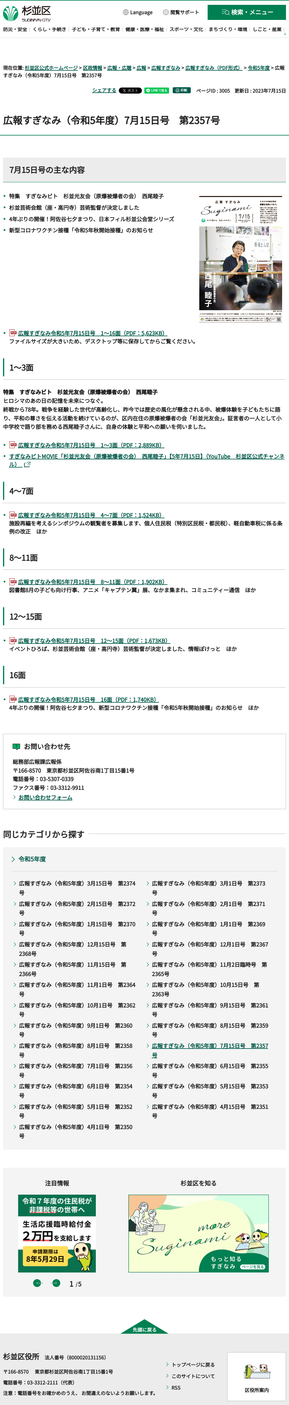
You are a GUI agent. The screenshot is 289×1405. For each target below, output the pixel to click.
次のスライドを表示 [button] (56, 1265)
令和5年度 (259, 50)
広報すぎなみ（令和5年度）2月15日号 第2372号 (77, 890)
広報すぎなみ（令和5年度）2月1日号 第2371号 (208, 890)
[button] (138, 12)
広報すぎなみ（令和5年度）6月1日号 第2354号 (75, 1073)
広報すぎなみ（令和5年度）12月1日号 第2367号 (210, 931)
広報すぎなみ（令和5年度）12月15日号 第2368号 (72, 931)
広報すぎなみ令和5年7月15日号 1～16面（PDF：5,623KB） (93, 315)
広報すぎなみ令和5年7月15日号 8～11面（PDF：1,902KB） (93, 564)
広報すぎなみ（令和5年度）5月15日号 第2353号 (210, 1073)
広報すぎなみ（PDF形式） (214, 50)
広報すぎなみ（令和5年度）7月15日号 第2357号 (210, 1032)
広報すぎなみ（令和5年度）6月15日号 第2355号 (210, 1053)
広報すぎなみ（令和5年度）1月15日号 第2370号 (77, 911)
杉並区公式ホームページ (51, 50)
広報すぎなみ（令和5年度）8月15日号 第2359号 (210, 1012)
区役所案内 (257, 1372)
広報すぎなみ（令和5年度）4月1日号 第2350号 (75, 1113)
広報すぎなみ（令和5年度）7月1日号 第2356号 (75, 1053)
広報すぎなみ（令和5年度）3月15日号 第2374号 (77, 870)
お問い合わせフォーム (45, 780)
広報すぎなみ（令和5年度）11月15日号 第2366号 (72, 951)
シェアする (104, 72)
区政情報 (92, 50)
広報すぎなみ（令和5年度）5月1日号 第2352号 (75, 1093)
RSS (176, 1370)
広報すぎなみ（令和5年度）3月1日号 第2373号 (208, 870)
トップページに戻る (193, 1347)
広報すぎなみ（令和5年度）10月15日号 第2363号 (205, 972)
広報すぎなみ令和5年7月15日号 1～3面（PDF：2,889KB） (91, 427)
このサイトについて (193, 1358)
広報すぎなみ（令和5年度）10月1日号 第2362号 (77, 992)
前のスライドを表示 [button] (37, 1265)
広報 (141, 50)
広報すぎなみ (165, 50)
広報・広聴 (119, 50)
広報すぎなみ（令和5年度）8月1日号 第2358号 (75, 1032)
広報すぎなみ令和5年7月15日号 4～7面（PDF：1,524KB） (91, 497)
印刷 (184, 73)
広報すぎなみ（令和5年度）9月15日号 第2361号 (210, 992)
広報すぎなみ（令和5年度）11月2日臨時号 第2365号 (209, 951)
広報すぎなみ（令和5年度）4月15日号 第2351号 (210, 1093)
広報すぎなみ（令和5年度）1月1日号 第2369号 (208, 911)
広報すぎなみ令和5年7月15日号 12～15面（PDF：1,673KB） (94, 623)
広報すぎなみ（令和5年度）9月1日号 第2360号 (75, 1012)
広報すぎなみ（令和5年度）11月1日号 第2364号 (77, 972)
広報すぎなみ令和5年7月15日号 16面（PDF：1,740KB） (88, 682)
